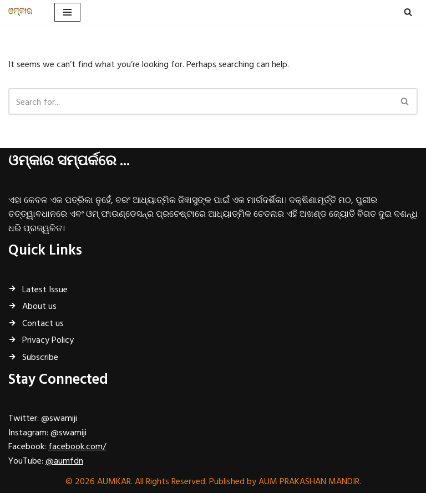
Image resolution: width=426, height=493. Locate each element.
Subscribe (40, 356)
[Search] (408, 12)
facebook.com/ (77, 446)
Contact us (43, 322)
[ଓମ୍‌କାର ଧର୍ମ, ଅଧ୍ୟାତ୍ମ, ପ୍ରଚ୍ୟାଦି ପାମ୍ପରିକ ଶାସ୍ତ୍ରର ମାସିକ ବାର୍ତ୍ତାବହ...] (23, 12)
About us (39, 305)
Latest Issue (45, 289)
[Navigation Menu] (67, 12)
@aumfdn (64, 460)
